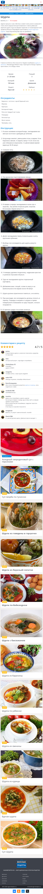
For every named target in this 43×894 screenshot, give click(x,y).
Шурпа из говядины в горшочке (19, 533)
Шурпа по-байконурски (14, 605)
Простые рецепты (27, 7)
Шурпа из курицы (11, 781)
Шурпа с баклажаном (13, 640)
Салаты (25, 881)
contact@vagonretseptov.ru (34, 886)
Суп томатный (24, 7)
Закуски (4, 878)
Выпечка (4, 874)
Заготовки (26, 876)
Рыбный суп (39, 7)
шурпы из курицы (30, 385)
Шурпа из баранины (12, 676)
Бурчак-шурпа (9, 816)
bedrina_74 (4, 20)
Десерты (4, 876)
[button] (41, 2)
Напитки (4, 881)
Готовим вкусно (21, 864)
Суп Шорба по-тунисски (14, 497)
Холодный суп (7, 456)
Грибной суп (33, 7)
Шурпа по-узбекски (12, 711)
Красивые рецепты (37, 7)
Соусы (4, 883)
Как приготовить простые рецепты (3, 2)
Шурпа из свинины (11, 746)
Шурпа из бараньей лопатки (17, 570)
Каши (24, 878)
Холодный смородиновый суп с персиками (17, 460)
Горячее (25, 874)
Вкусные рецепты (21, 7)
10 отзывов (13, 21)
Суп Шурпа (7, 852)
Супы (24, 883)
